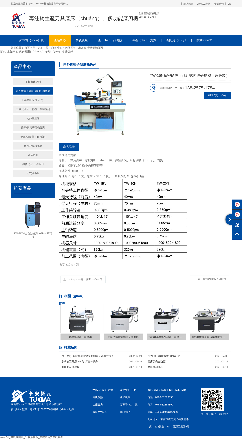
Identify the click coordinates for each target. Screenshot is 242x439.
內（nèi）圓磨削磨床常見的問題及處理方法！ (87, 356)
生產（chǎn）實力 (144, 40)
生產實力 (98, 404)
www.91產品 (203, 3)
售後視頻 (82, 40)
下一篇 (209, 279)
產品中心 (60, 40)
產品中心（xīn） (129, 389)
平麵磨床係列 (33, 81)
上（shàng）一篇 (83, 279)
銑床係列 (33, 155)
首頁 (27, 47)
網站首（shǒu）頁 (31, 40)
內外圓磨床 (33, 118)
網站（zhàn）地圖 (63, 409)
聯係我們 (219, 3)
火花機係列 (33, 173)
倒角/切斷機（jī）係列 (33, 136)
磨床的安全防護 (157, 361)
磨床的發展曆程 (70, 367)
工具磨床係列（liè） (33, 100)
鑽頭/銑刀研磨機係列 (33, 127)
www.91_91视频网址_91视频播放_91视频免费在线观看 (31, 437)
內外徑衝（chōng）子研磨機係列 (84, 47)
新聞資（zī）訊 (176, 40)
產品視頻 (125, 397)
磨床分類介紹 (155, 367)
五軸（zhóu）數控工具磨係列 (33, 109)
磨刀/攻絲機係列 (33, 145)
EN (229, 3)
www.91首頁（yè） (104, 389)
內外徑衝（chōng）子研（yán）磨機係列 (46, 51)
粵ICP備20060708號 (41, 409)
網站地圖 (188, 3)
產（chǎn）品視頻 (110, 40)
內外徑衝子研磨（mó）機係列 (33, 90)
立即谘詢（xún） (217, 95)
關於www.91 (205, 40)
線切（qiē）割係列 (33, 164)
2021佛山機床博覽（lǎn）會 (164, 356)
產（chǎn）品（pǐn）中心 (47, 47)
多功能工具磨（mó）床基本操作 (79, 361)
